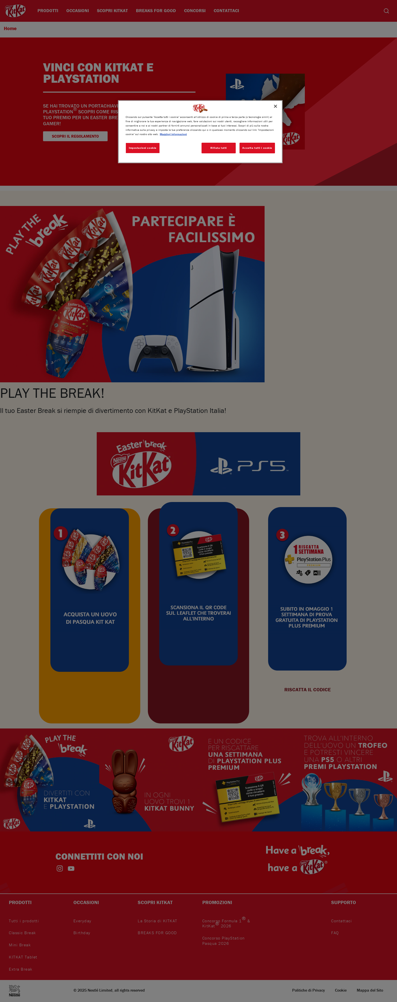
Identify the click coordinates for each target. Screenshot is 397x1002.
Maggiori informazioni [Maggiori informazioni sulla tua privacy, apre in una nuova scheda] (173, 134)
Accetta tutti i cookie (257, 148)
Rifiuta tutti (218, 148)
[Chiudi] (275, 106)
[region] (200, 131)
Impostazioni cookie (142, 148)
